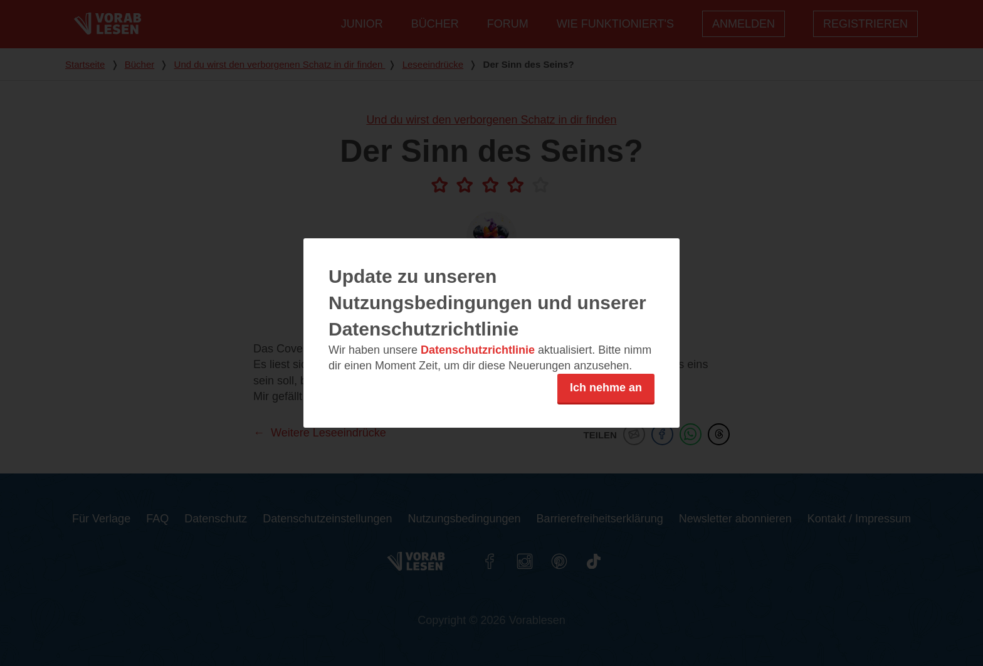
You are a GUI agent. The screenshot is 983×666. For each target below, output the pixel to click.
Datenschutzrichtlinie (478, 350)
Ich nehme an (606, 387)
